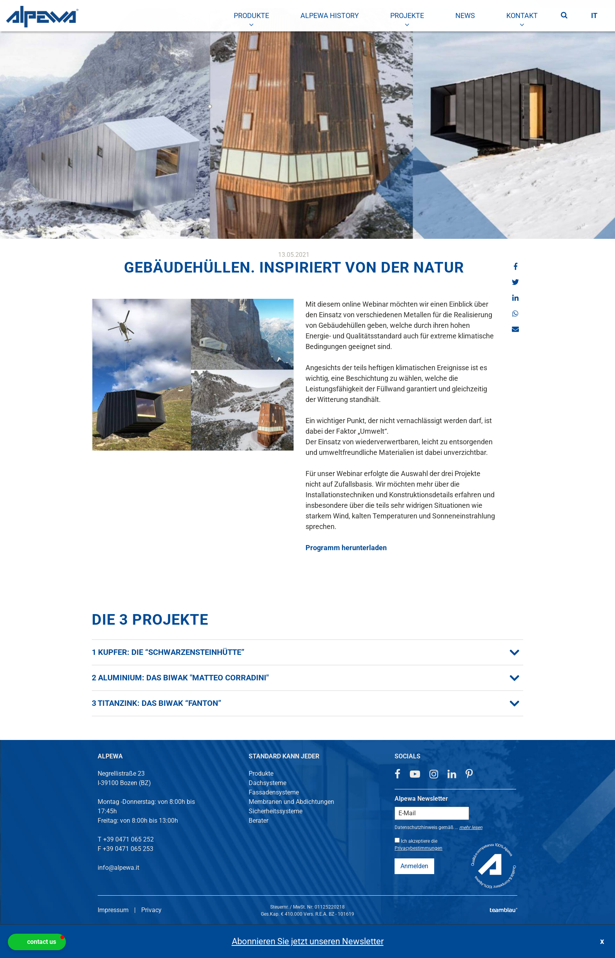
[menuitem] (251, 15)
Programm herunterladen (346, 548)
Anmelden (414, 866)
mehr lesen (470, 827)
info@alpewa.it (118, 867)
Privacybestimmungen (418, 848)
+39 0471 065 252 (128, 839)
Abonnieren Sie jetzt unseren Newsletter (308, 941)
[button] (515, 266)
